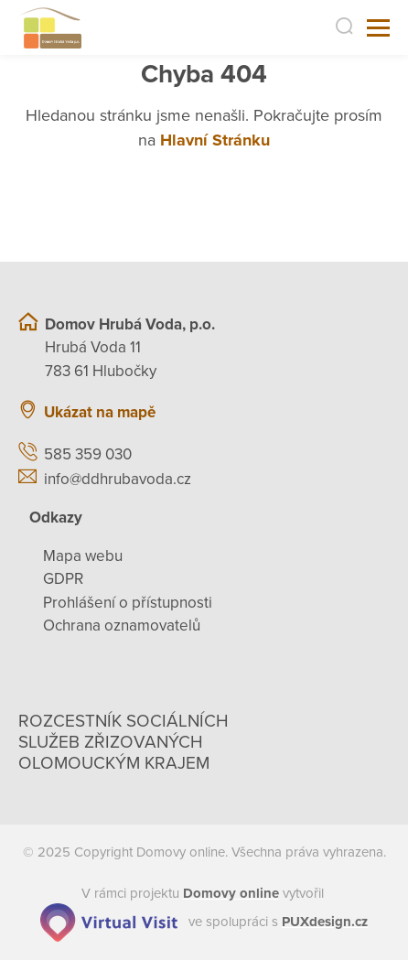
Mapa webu (83, 556)
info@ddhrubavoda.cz (117, 479)
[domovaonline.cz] (231, 893)
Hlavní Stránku (215, 140)
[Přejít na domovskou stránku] (49, 28)
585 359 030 (88, 454)
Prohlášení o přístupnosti (127, 602)
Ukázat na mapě (100, 412)
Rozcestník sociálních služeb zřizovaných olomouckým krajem (123, 742)
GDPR (63, 578)
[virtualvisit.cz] (108, 921)
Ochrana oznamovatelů (121, 625)
